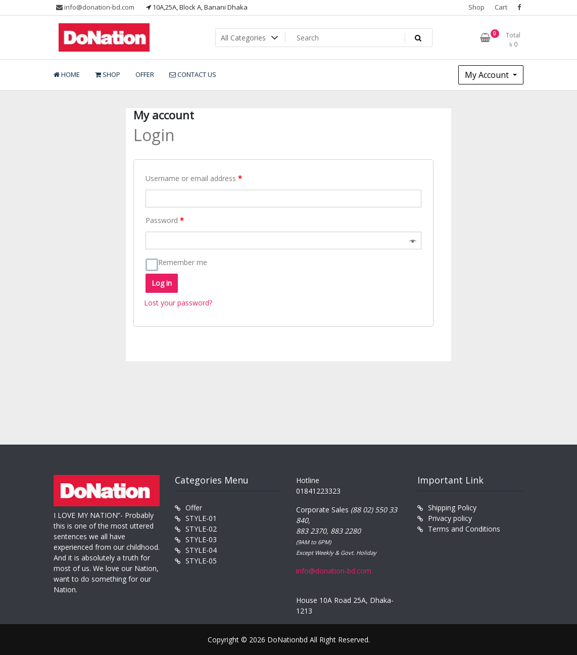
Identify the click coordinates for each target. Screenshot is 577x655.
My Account (488, 74)
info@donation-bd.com (95, 7)
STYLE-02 (201, 529)
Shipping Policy (452, 507)
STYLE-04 (201, 550)
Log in (162, 283)
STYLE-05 (201, 560)
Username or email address (194, 178)
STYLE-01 (201, 518)
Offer (193, 507)
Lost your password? (178, 303)
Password (165, 220)
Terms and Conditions (464, 529)
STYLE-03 (201, 539)
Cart (501, 7)
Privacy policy (450, 518)
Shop (476, 7)
